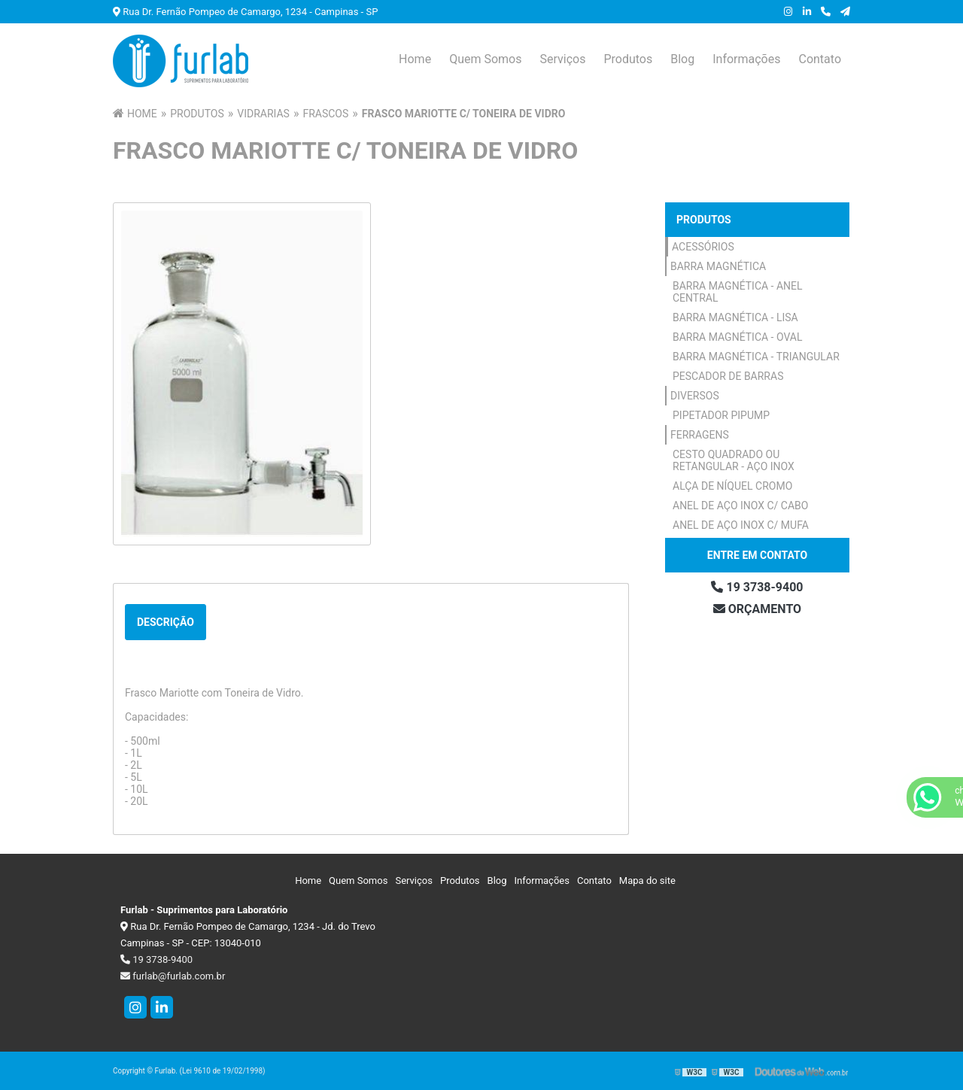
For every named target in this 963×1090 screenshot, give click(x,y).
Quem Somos (485, 59)
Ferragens (699, 435)
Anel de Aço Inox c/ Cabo (740, 505)
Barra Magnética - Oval (738, 337)
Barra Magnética (718, 266)
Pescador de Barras (728, 376)
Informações (746, 59)
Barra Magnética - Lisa (735, 317)
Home (415, 59)
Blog (682, 59)
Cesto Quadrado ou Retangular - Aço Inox (733, 460)
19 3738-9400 (757, 587)
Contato (819, 59)
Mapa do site (647, 880)
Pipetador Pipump (721, 415)
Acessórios (703, 247)
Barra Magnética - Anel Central (738, 292)
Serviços (562, 59)
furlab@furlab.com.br (172, 976)
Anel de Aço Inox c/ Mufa (741, 525)
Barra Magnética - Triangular (756, 357)
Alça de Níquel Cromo (732, 486)
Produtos (627, 59)
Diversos (694, 396)
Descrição (165, 622)
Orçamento (757, 609)
